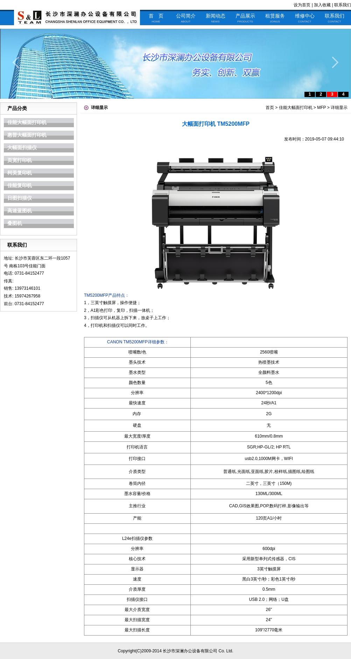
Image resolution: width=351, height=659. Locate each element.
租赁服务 (275, 18)
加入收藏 (322, 4)
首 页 (156, 18)
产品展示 (245, 18)
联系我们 (342, 4)
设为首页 (302, 4)
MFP (321, 107)
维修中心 (305, 18)
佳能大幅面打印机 (296, 107)
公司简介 (186, 18)
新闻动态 (215, 18)
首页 (270, 107)
